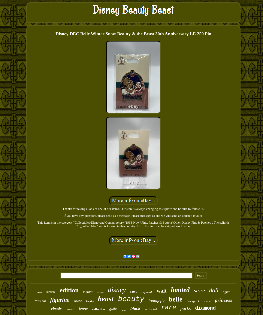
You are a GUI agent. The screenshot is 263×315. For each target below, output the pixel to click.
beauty (131, 299)
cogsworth (147, 292)
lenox (83, 308)
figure (226, 292)
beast (106, 299)
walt (162, 291)
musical (40, 301)
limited (180, 290)
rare (168, 307)
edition (69, 290)
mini (124, 310)
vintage (88, 292)
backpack (193, 301)
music (207, 301)
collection (98, 309)
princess (223, 300)
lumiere (50, 292)
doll (214, 290)
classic (56, 309)
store (199, 290)
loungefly (156, 300)
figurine (59, 300)
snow (78, 301)
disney (117, 290)
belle (175, 299)
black (135, 308)
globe (113, 309)
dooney (100, 292)
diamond (205, 308)
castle (39, 292)
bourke (90, 301)
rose (133, 291)
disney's (70, 309)
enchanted (151, 309)
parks (185, 308)
